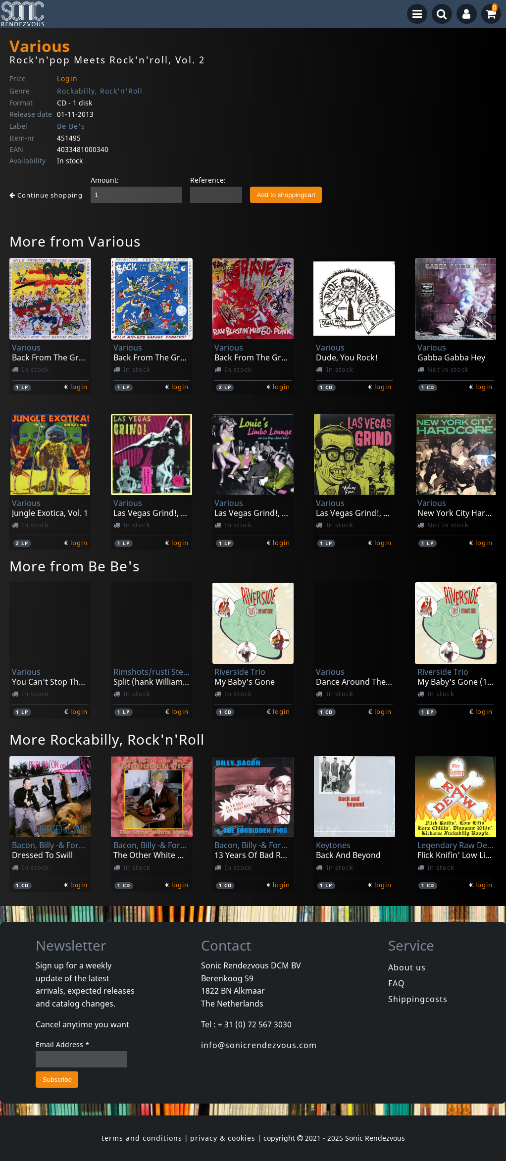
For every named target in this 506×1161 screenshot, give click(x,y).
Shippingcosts (418, 999)
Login (67, 78)
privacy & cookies (222, 1138)
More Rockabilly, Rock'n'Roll (106, 739)
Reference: (208, 180)
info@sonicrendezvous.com (259, 1045)
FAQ (396, 983)
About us (407, 967)
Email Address (63, 1044)
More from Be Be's (74, 565)
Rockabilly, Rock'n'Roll (100, 91)
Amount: (105, 180)
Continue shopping (46, 195)
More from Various (75, 241)
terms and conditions (141, 1138)
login (79, 386)
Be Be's (71, 126)
